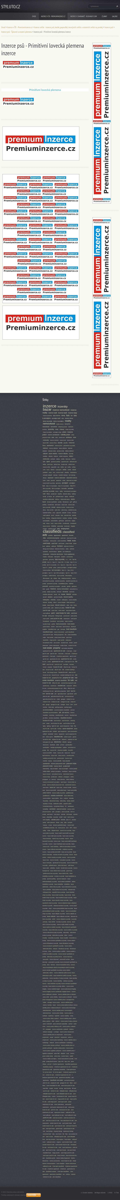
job (60, 712)
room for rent (49, 664)
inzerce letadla (73, 599)
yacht (53, 613)
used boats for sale (63, 613)
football (55, 731)
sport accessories (72, 731)
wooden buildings (69, 669)
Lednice (66, 798)
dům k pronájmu (56, 488)
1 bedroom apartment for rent (63, 1075)
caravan (73, 1174)
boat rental (59, 626)
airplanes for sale (72, 739)
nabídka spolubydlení (56, 747)
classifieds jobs (59, 715)
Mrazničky (45, 801)
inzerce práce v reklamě (69, 1026)
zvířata (74, 467)
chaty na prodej (69, 429)
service (66, 715)
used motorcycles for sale (68, 1085)
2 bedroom (63, 1169)
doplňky (60, 494)
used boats (46, 543)
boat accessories (61, 624)
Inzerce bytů (71, 825)
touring (61, 1088)
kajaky (73, 520)
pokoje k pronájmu (56, 771)
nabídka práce (55, 819)
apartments (57, 535)
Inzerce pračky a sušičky (58, 951)
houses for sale (57, 667)
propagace (66, 776)
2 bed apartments (71, 1069)
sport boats (61, 543)
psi (65, 467)
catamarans (66, 618)
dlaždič (74, 469)
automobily (60, 526)
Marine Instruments (71, 1163)
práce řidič (57, 1053)
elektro (71, 456)
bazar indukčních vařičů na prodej (62, 975)
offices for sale (56, 683)
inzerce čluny (53, 442)
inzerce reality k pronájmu (49, 1058)
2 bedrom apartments (58, 1064)
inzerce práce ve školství (65, 997)
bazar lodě (45, 442)
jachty (44, 822)
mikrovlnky (66, 932)
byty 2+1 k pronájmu (63, 486)
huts (44, 1131)
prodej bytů (66, 766)
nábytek (45, 453)
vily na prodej (60, 575)
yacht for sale (54, 1109)
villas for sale (67, 667)
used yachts (74, 615)
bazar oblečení (63, 448)
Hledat (117, 6)
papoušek (53, 467)
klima (49, 951)
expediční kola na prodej (58, 892)
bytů (53, 811)
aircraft (44, 597)
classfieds (52, 744)
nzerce (73, 860)
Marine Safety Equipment (63, 1158)
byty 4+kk (69, 565)
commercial (66, 615)
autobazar (69, 437)
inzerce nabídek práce (67, 1002)
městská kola (71, 889)
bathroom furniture (69, 546)
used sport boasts (61, 1150)
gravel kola (69, 870)
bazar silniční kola (63, 873)
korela (69, 512)
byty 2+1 (54, 562)
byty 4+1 (63, 565)
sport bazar (64, 782)
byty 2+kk (60, 562)
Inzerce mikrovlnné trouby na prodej (52, 932)
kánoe (48, 523)
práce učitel (46, 997)
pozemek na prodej (52, 583)
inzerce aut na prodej (65, 830)
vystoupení (58, 469)
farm (71, 704)
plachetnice (50, 445)
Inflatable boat (72, 1091)
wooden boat (64, 642)
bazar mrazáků (64, 938)
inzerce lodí (63, 440)
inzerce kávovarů (54, 959)
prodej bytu (54, 776)
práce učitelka (54, 997)
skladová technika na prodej (61, 905)
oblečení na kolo (60, 507)
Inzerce (53, 589)
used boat (54, 543)
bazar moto (46, 860)
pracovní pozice (61, 809)
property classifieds (61, 680)
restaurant (69, 685)
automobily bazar (61, 790)
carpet (48, 723)
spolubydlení (69, 744)
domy (63, 415)
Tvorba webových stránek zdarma (13, 1195)
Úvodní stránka (87, 1193)
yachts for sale (47, 1117)
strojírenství (64, 1037)
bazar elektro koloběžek (64, 881)
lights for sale (55, 726)
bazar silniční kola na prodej (57, 870)
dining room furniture (48, 549)
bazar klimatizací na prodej (66, 943)
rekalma (71, 1029)
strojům (62, 911)
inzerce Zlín (53, 750)
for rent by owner (47, 1072)
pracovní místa (71, 763)
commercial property (53, 538)
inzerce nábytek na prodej (63, 919)
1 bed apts (69, 651)
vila (59, 594)
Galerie (115, 16)
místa (71, 1015)
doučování (67, 526)
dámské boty (67, 515)
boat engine (67, 1139)
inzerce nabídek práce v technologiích (62, 1010)
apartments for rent (57, 661)
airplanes (64, 739)
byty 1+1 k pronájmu (51, 486)
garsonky (51, 559)
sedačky (45, 456)
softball (45, 734)
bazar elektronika (68, 795)
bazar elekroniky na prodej (56, 930)
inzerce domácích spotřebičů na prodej (53, 946)
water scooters (69, 621)
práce (64, 432)
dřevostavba (46, 578)
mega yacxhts (56, 1152)
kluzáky (50, 602)
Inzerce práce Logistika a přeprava (52, 1050)
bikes (71, 1083)
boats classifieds (72, 634)
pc (53, 496)
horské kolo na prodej (66, 868)
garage (48, 704)
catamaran (68, 640)
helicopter (50, 556)
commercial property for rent (55, 688)
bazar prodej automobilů (54, 852)
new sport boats (71, 1150)
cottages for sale (65, 701)
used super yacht (62, 1101)
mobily (62, 459)
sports (59, 551)
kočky (69, 467)
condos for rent (72, 645)
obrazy (44, 477)
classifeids (45, 640)
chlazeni (55, 948)
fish (65, 634)
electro (64, 742)
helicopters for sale (48, 742)
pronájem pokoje (72, 567)
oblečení (45, 448)
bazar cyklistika (47, 889)
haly (59, 578)
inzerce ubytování (60, 477)
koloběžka (67, 884)
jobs (58, 529)
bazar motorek (46, 774)
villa (63, 669)
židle (65, 822)
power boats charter (59, 637)
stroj (54, 472)
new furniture (57, 720)
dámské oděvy (67, 494)
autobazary (71, 806)
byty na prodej (59, 559)
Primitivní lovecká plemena (45, 89)
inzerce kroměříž (47, 752)
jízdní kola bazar (62, 865)
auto (53, 437)
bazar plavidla (66, 761)
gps (58, 629)
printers (62, 744)
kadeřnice (51, 1015)
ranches (45, 707)
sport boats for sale (60, 1125)
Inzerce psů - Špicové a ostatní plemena (16, 31)
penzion (53, 480)
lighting (49, 726)
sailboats (53, 546)
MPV (71, 827)
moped (51, 1088)
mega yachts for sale (63, 1099)
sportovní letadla (58, 597)
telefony (57, 499)
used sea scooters (57, 1117)
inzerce (49, 406)
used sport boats (50, 1128)
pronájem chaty (57, 432)
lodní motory (71, 817)
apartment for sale (47, 651)
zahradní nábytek (47, 475)
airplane (50, 597)
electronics (57, 742)
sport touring (67, 1088)
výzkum (58, 1021)
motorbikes (46, 540)
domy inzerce (61, 755)
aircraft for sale (47, 739)
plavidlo (66, 442)
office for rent (71, 688)
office (65, 688)
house (44, 672)
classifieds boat (52, 629)
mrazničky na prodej (53, 938)
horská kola (51, 504)
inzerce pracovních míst (58, 763)
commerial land (47, 1134)
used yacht (74, 618)
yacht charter (46, 626)
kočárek (70, 518)
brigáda (73, 526)
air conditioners (67, 551)
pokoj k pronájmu (61, 567)
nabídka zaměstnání (57, 795)
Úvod (34, 16)
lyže (44, 461)
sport (48, 461)
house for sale (49, 669)
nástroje (55, 475)
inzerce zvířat (46, 467)
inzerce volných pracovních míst (55, 784)
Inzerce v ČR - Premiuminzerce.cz (53, 16)
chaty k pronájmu (47, 432)
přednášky (49, 817)
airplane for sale (56, 739)
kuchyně (70, 822)
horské (58, 868)
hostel (55, 594)
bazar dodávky (54, 846)
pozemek (70, 488)
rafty (44, 523)
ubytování (51, 477)
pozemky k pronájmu (54, 586)
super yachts (61, 640)
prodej (53, 507)
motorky (53, 526)
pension (72, 710)
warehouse (53, 685)
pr (49, 779)
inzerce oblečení (53, 448)
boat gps (62, 629)
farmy (57, 491)
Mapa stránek (101, 1193)
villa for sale (58, 669)
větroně (45, 602)
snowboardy (66, 523)
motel (48, 480)
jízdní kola (49, 464)
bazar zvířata (58, 523)
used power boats (70, 610)
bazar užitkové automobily (54, 849)
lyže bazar (57, 504)
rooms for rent (58, 664)
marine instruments (59, 632)
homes (44, 667)
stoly (61, 822)
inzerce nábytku (63, 453)
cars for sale (46, 1091)
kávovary (68, 459)
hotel (44, 480)
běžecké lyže (73, 461)
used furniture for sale (69, 723)
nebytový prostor (62, 426)
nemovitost (53, 426)
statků (71, 1056)
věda (53, 1021)
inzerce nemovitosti (62, 589)
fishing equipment (59, 634)
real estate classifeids (67, 648)
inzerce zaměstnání (54, 434)
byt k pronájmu (56, 570)
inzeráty (63, 406)
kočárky (65, 518)
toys (71, 726)
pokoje (50, 567)
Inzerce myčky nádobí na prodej (65, 924)
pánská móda (60, 451)
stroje (50, 472)
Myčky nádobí (70, 801)
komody (71, 453)
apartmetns (46, 1080)
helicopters (57, 556)
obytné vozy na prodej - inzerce (60, 838)
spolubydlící (46, 747)
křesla (57, 822)
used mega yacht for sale (67, 1152)
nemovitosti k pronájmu (70, 491)
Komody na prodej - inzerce (63, 921)
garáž (47, 589)
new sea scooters (50, 1139)
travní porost (61, 827)
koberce (56, 456)
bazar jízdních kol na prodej (59, 889)
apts (72, 1077)
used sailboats (46, 1115)
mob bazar (69, 814)
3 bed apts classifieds (58, 1166)
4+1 (59, 565)
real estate (47, 648)
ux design (56, 1032)
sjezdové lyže (65, 461)
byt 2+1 (51, 573)
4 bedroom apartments (62, 656)
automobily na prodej (48, 833)
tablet (57, 744)
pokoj (54, 567)
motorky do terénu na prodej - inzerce (63, 854)
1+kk (70, 559)
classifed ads (61, 685)
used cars (63, 538)
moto (74, 437)
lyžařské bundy (72, 510)
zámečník (57, 1037)
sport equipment (62, 731)
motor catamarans (59, 1104)
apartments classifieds (59, 1069)
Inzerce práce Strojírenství (67, 1032)
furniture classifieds (54, 718)
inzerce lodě (70, 440)
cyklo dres (57, 510)
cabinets (72, 549)
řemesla (74, 512)
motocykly (46, 440)
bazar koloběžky (58, 884)
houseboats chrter (47, 642)
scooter (56, 1088)
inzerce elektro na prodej (70, 930)
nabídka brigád (52, 528)
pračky (60, 502)
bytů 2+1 (68, 819)
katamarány (46, 768)
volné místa (46, 771)
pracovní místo (48, 766)
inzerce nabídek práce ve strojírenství (53, 1034)
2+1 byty (66, 562)
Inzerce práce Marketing (56, 1040)
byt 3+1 (68, 573)
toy (75, 726)
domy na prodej (47, 421)
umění (53, 919)
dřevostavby (68, 575)
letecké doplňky (68, 597)
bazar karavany (47, 838)
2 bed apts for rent (69, 661)
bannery (54, 779)
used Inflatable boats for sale (64, 1093)
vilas (53, 1134)
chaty (56, 429)
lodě (44, 494)
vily (51, 578)
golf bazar (61, 520)
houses (71, 535)
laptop (66, 496)
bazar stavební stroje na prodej (60, 900)
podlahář (45, 472)
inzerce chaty (46, 776)
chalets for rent (70, 699)
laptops (70, 742)
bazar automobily (72, 790)
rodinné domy (52, 575)
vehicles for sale (47, 1177)
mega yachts (53, 640)
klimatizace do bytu (63, 948)
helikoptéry (46, 599)
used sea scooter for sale (52, 1120)
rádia (67, 605)
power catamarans (54, 645)
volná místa (57, 1056)
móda (48, 830)
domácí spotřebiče (52, 502)
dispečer (63, 1053)
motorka (45, 761)
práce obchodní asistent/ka (60, 1023)
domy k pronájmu (58, 421)
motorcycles (53, 540)
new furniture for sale (56, 723)
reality (68, 421)
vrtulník (59, 599)
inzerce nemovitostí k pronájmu (51, 782)
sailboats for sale (70, 1112)
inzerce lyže (71, 504)
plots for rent (46, 1083)
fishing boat (51, 615)
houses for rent (63, 672)
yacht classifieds (69, 632)
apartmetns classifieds (56, 1174)
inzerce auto (46, 846)
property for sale (68, 678)
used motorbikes (62, 540)
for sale (71, 680)
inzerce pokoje (47, 570)
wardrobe (45, 551)
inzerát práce (60, 758)
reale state (51, 707)
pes (58, 467)
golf (71, 502)
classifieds (52, 531)
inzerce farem (65, 1056)
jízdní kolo (67, 520)
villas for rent (72, 672)
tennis (56, 734)
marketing (51, 715)
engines (59, 1142)
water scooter (49, 1136)
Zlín (48, 750)
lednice (73, 459)
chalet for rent (46, 701)
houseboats (46, 621)
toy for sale (53, 728)
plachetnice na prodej (69, 445)
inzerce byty (72, 413)
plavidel (74, 819)
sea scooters (60, 621)
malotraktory (73, 472)
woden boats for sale (55, 1123)
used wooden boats (67, 1142)
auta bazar (50, 814)
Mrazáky (71, 798)
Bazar (75, 827)
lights (44, 726)
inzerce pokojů (73, 768)
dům (63, 418)
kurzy (48, 469)
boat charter (71, 624)
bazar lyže (64, 504)
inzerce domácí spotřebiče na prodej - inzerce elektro (61, 940)
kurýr (67, 1053)
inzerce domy (69, 418)
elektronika (46, 459)
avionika (74, 594)
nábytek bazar (55, 830)
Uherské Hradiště (62, 750)
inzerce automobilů (51, 790)
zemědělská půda (63, 583)
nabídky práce (65, 435)
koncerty (55, 817)
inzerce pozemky (47, 415)
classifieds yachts (50, 1158)
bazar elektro (55, 798)
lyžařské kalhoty (47, 512)
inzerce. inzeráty (47, 1005)
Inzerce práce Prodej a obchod (69, 1021)
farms (67, 704)
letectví (68, 594)
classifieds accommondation (50, 712)
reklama (60, 776)
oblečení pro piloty (59, 607)
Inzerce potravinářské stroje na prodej (63, 908)
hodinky (48, 518)
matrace (45, 825)
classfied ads (58, 737)
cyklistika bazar (53, 865)
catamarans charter (59, 1112)
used (59, 1147)
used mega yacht (52, 1101)
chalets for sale (55, 701)
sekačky (66, 472)
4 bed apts (52, 656)
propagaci (48, 1029)
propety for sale (55, 1083)
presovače (45, 959)
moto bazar (57, 814)
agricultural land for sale (57, 696)
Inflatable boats (64, 1091)
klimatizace (66, 502)
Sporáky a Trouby (47, 803)
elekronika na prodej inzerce (54, 956)
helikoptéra (65, 599)
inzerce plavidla (57, 761)
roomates (65, 664)
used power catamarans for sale (58, 1107)
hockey (59, 728)
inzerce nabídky (64, 1015)
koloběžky (45, 809)
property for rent (57, 677)
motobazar (65, 771)
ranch (75, 704)
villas (44, 538)
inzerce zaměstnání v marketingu (64, 1042)
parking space (68, 707)
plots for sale (46, 696)
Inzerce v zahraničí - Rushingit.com (83, 16)
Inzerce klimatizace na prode (50, 943)
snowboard (73, 523)
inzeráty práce (70, 755)
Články (104, 16)
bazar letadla (50, 605)
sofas (67, 549)
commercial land (69, 696)
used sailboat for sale (70, 1115)
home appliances (69, 554)
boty (62, 515)
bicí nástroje (72, 475)
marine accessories (55, 1160)
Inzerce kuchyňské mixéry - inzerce (65, 964)
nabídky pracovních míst (49, 758)
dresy (44, 510)
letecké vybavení (60, 605)
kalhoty (74, 494)
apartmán (58, 480)
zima (54, 512)
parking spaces (59, 707)
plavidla (60, 442)
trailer (44, 637)
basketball (50, 734)
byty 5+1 (45, 567)
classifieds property (48, 1067)
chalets (45, 556)
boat (69, 541)
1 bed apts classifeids (63, 1171)
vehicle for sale (55, 1091)
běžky (44, 464)
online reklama (70, 779)
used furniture (65, 720)
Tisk (117, 1193)
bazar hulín (54, 755)
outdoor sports (67, 736)
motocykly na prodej (65, 860)
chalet (58, 699)
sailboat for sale (47, 1166)
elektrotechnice (47, 1013)
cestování (71, 591)
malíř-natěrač (46, 515)
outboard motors (51, 1142)
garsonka (45, 559)
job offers (45, 718)
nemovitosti (49, 423)
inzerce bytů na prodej (49, 483)
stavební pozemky (60, 581)
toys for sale (46, 728)
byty (68, 415)
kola (71, 605)
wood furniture (53, 551)
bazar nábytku (53, 453)
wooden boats (46, 624)
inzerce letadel (62, 602)
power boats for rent (51, 1099)
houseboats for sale (62, 1096)
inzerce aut (62, 437)
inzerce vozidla (67, 787)
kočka (62, 467)
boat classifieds (71, 629)
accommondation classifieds (61, 710)
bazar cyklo (46, 868)
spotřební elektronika (48, 499)
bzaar (54, 1005)
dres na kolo (50, 510)
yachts (53, 624)
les (56, 827)
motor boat (54, 610)
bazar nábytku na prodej (58, 913)
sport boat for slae (51, 1150)
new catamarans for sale (67, 1120)
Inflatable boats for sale (49, 1093)
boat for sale (46, 610)
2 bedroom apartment (53, 1169)
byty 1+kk (67, 1061)
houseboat (53, 621)
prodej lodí (53, 494)
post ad (49, 1064)
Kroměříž (70, 750)
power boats (69, 543)
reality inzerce (60, 424)
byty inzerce (56, 415)
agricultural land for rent (49, 699)
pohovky (45, 921)
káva (48, 964)
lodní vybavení (51, 822)
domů (52, 515)
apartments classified (64, 1077)
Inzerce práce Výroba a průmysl (51, 1045)
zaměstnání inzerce (70, 784)
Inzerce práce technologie (69, 1007)
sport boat (69, 637)
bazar (47, 409)
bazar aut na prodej (67, 852)
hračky (75, 518)
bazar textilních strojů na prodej (64, 897)
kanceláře (64, 488)
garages (63, 699)
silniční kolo (71, 464)
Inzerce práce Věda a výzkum (51, 1018)
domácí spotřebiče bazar (59, 825)
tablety (58, 459)
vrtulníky (53, 599)
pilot (52, 607)
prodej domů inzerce (51, 1061)
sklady (55, 578)
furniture (60, 546)
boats (74, 541)
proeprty (50, 667)
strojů (50, 908)
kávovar (53, 964)
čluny (48, 494)
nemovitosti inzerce (68, 774)
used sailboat (46, 613)
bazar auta (59, 787)
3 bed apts (67, 653)
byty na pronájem (63, 768)
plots (75, 693)
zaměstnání (46, 763)
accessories (69, 556)
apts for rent (73, 656)
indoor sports (49, 736)
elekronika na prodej (57, 935)
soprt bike (45, 1088)
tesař (65, 817)
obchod (70, 1023)
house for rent (55, 675)
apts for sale (53, 653)
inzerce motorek (54, 440)
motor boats (61, 610)
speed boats (59, 1128)
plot (55, 693)
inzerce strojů (59, 472)
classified (45, 715)
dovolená (65, 591)
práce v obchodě (47, 1023)
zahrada (57, 515)
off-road (74, 1088)
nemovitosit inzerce (57, 774)
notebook (71, 496)
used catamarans (67, 1147)
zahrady (63, 586)
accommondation (48, 710)
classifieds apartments (71, 1064)
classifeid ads (73, 715)
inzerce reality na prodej (58, 793)
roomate (71, 664)
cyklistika (52, 868)
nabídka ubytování (48, 594)
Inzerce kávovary (67, 956)
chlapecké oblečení (56, 518)
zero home (58, 1134)
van (64, 1174)
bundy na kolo (70, 507)
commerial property (69, 1080)
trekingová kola (47, 892)
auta (56, 437)
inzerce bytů (62, 413)
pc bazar (49, 496)
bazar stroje (68, 895)
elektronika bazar (65, 499)
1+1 (67, 559)
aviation (63, 556)
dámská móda (52, 451)
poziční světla (46, 607)
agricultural (70, 693)
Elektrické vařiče (58, 803)
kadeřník (57, 1015)
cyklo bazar (71, 865)
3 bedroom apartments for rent (62, 1067)
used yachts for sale (56, 618)
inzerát (63, 819)
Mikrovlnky (63, 801)
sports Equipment (64, 726)
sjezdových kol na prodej (59, 862)
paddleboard (46, 795)
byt (71, 415)
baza (73, 830)
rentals (71, 642)
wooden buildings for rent (67, 675)
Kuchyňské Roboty (59, 806)
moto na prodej (71, 857)
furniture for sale (48, 720)
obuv (61, 798)
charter (53, 626)
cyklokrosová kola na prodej (50, 873)
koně (52, 523)
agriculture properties (60, 691)
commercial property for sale (68, 683)
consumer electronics (56, 554)
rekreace (59, 591)
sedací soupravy (63, 456)
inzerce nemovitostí (61, 410)
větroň (55, 602)
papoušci (58, 512)
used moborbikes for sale (53, 1085)
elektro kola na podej (55, 886)
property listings (58, 1131)
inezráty (63, 814)
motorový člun (58, 445)
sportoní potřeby (51, 878)
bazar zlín (67, 752)
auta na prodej (65, 811)
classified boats (47, 1152)
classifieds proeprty (51, 1171)
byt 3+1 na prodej (51, 565)
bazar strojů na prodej (58, 895)
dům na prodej (46, 488)
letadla (63, 594)
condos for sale (50, 1075)
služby (64, 469)
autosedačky (46, 520)
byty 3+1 (72, 486)
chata (63, 480)
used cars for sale (71, 538)
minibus (68, 1174)
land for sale (49, 693)
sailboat (48, 546)
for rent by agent (57, 1072)
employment (65, 529)
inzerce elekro (68, 946)
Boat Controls (61, 1155)
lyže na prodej (46, 507)
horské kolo (64, 464)
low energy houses (52, 672)
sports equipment (67, 728)
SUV (67, 827)
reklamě (52, 1042)
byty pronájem (54, 768)
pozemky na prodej (48, 491)
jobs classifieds (57, 1177)
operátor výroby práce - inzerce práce (63, 1048)
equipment (61, 734)
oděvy (44, 830)
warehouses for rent (48, 691)
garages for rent (64, 1083)
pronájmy (58, 811)
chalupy (62, 429)
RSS (110, 1193)
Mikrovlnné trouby (54, 801)
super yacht (46, 618)
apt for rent (46, 659)
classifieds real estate (56, 1080)
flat (63, 1134)
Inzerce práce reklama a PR (54, 1026)
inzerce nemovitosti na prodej (65, 1058)
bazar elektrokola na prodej (69, 886)
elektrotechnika (47, 1010)
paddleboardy (69, 793)
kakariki (64, 512)
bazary (50, 761)
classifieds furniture (66, 718)
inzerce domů (58, 766)
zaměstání (52, 809)
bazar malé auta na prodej (54, 836)
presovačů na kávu (65, 959)
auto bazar (45, 787)
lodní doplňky (46, 819)
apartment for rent (66, 659)
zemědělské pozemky (48, 827)
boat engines (59, 1139)
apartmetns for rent (55, 659)
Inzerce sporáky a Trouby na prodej (59, 978)
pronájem (65, 483)
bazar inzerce (46, 526)
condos (50, 535)
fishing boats (58, 615)
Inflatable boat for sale (60, 1136)
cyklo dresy (64, 510)
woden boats (63, 645)
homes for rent (47, 675)
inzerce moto (68, 758)
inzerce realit (52, 413)
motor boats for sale (66, 1160)
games (74, 736)
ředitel (44, 1002)
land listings (49, 1131)
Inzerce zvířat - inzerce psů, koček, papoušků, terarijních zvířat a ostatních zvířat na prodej (68, 27)
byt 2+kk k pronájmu (59, 573)
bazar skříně (51, 921)
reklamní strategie (47, 1032)
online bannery (61, 779)
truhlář (60, 817)
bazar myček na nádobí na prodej (52, 927)
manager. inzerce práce (53, 1002)
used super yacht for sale (49, 1155)
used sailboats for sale (58, 1115)
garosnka (58, 483)
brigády (45, 528)
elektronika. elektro (48, 972)
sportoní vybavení (61, 878)
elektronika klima (47, 948)
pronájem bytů (56, 418)
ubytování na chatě (71, 480)
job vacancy (65, 712)
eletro (65, 935)
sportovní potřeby (55, 461)
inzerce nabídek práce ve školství (67, 994)
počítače (53, 459)
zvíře (44, 469)
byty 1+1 (64, 570)
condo (49, 661)
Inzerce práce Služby (57, 1013)
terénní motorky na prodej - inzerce (56, 857)
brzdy (75, 605)
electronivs (46, 744)
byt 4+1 (75, 565)
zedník (69, 469)
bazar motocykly (47, 862)
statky (61, 491)
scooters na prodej (59, 876)
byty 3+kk (61, 1061)
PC (66, 806)
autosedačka (54, 520)
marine (53, 1096)
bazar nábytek (51, 916)
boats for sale (70, 608)
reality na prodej (51, 591)
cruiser (50, 825)
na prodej (73, 919)
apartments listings (68, 1131)
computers (46, 554)
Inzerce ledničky (57, 981)
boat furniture (66, 626)
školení (52, 469)
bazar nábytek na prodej (63, 916)
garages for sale (55, 704)
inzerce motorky (54, 860)
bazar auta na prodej (68, 836)
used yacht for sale (48, 634)
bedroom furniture (59, 549)
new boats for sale (52, 1147)
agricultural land (62, 693)
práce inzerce (47, 793)
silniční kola (57, 464)
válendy (50, 456)
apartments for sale (59, 651)
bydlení (65, 747)
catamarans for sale (64, 1109)
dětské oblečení (69, 451)
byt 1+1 (49, 562)
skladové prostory (66, 578)
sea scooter (57, 642)
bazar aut (52, 787)
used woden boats (67, 1123)
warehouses (46, 685)
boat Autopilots (60, 1163)
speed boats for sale (69, 1128)
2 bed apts (61, 653)
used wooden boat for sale (62, 1144)
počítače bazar (60, 496)
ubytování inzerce (71, 477)
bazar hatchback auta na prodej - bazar (64, 844)
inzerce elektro (47, 798)
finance (72, 712)
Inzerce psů (108, 27)
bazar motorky (72, 771)
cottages (62, 704)
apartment (65, 535)
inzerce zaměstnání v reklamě (60, 1029)
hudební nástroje (63, 475)
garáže (68, 586)
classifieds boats (48, 632)
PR (43, 1029)
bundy (44, 496)
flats (66, 1134)
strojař (51, 1037)
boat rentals (50, 637)
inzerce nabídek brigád (54, 989)
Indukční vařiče (67, 803)
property (56, 648)
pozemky (51, 429)
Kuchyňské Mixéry (48, 806)
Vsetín (54, 752)
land (68, 691)
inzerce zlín (61, 752)
